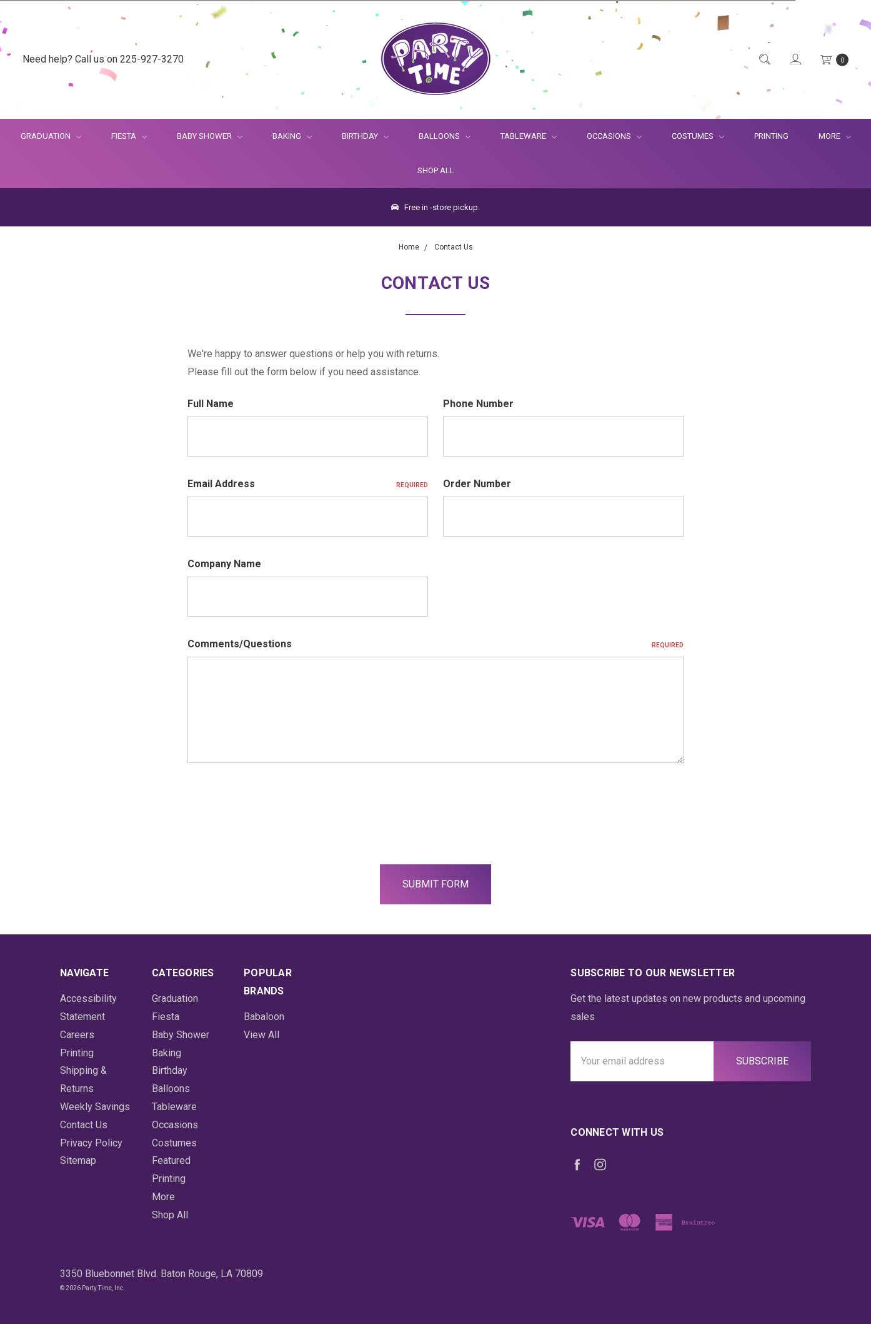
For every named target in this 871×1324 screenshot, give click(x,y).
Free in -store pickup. (435, 207)
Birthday (365, 136)
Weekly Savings (95, 1107)
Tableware (528, 136)
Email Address (307, 484)
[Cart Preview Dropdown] (833, 60)
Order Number (477, 484)
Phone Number (478, 404)
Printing (771, 136)
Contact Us (83, 1125)
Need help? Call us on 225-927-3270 (103, 59)
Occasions (614, 136)
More (827, 136)
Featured (171, 1160)
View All (261, 1035)
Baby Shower (209, 136)
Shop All (435, 170)
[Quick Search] (764, 60)
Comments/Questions (435, 644)
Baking (292, 136)
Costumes (698, 136)
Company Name (224, 564)
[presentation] (282, 807)
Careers (77, 1035)
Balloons (444, 136)
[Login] (794, 60)
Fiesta (129, 136)
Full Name (210, 404)
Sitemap (78, 1160)
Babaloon (264, 1017)
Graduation (51, 136)
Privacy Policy (91, 1143)
